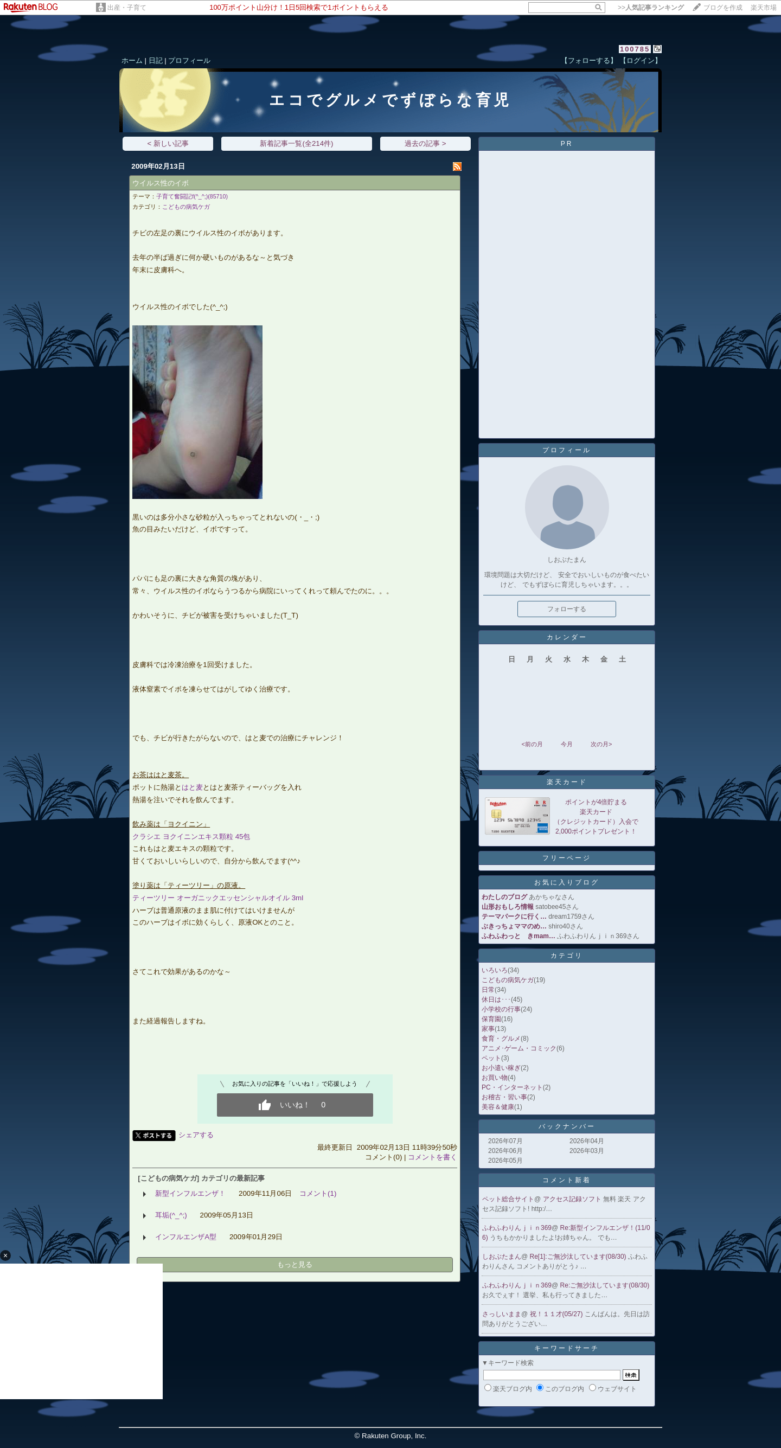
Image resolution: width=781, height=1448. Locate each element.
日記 (156, 60)
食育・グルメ (501, 1038)
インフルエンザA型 (185, 1237)
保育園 (491, 1019)
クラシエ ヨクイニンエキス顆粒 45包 (191, 836)
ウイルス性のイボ (160, 183)
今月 (567, 744)
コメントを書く (432, 1157)
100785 (635, 49)
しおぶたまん (501, 1256)
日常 (488, 990)
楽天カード (567, 782)
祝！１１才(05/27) (557, 1314)
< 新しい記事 (168, 143)
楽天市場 (764, 7)
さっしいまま (501, 1314)
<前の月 (531, 744)
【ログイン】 (640, 60)
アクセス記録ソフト (573, 1199)
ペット (491, 1058)
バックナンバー (567, 1126)
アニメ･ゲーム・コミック (519, 1048)
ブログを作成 (722, 7)
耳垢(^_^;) (171, 1215)
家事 (488, 1029)
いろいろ (495, 970)
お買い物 (495, 1077)
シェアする (196, 1135)
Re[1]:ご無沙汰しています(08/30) (579, 1256)
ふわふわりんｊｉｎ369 (517, 1228)
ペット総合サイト (508, 1199)
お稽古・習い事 (504, 1097)
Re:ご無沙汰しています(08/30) (605, 1285)
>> (651, 7)
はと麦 (192, 787)
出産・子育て (126, 7)
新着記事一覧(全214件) (296, 143)
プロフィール (189, 60)
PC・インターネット (512, 1087)
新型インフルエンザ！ (190, 1193)
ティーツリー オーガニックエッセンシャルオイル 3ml (217, 898)
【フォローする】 (589, 60)
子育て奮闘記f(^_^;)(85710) (192, 196)
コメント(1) (317, 1193)
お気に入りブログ (566, 882)
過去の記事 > (425, 143)
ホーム (132, 60)
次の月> (601, 744)
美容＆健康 (498, 1107)
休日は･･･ (496, 999)
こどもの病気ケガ (186, 206)
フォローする (566, 609)
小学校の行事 (501, 1009)
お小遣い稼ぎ (501, 1068)
